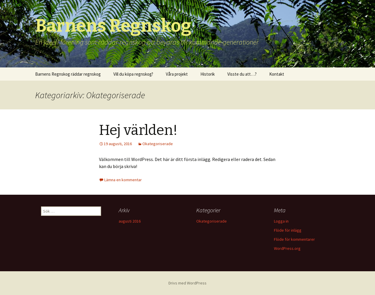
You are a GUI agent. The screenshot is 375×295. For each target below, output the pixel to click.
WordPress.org (287, 248)
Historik (207, 74)
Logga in (281, 221)
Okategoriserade (157, 143)
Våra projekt (177, 74)
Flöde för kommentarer (294, 239)
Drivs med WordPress (187, 283)
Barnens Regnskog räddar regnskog (68, 74)
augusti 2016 (130, 221)
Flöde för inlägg (287, 230)
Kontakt (276, 74)
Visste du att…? (242, 74)
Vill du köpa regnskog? (133, 74)
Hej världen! (138, 130)
